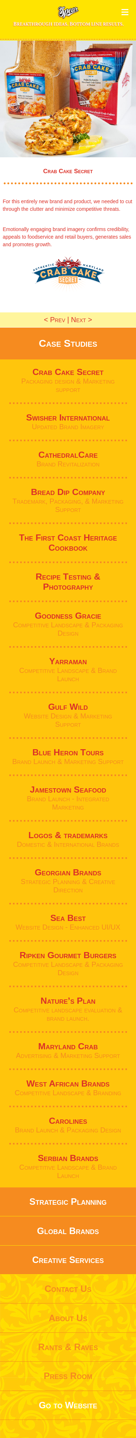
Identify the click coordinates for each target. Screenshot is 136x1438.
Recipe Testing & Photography (68, 582)
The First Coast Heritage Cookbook (68, 542)
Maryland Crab (68, 1046)
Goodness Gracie (68, 615)
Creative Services (68, 1260)
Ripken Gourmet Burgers (68, 955)
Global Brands (68, 1231)
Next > (81, 320)
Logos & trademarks (67, 835)
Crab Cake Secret (67, 372)
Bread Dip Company (68, 492)
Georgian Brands (68, 872)
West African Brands (68, 1083)
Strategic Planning (68, 1201)
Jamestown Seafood (68, 789)
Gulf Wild (68, 707)
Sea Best (68, 918)
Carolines (68, 1121)
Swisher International (68, 417)
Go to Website (68, 1405)
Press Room (68, 1376)
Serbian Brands (68, 1158)
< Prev (54, 320)
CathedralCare (68, 455)
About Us (68, 1318)
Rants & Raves (68, 1347)
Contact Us (68, 1289)
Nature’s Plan (68, 1001)
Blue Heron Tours (68, 752)
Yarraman (68, 661)
